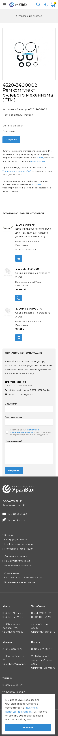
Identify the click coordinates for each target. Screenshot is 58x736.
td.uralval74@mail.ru (43, 631)
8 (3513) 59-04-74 (12, 613)
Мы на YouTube (17, 513)
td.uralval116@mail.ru (43, 667)
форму (40, 157)
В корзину (11, 139)
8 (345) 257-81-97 (12, 685)
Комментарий (13, 441)
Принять (28, 727)
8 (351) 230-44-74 (41, 613)
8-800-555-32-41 (45, 4)
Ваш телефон (13, 417)
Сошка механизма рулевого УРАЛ (32, 274)
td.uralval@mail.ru (25, 394)
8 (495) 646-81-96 (12, 649)
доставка (36, 184)
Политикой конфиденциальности (24, 431)
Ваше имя (11, 403)
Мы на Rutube (17, 520)
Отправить (14, 470)
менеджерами (38, 161)
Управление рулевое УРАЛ (17, 171)
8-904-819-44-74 (41, 617)
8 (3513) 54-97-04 (12, 617)
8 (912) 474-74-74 (40, 390)
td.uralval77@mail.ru (14, 663)
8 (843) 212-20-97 (41, 649)
